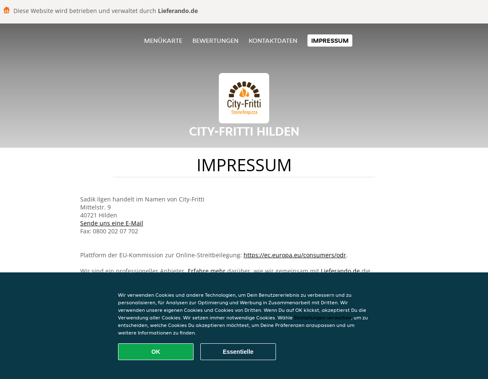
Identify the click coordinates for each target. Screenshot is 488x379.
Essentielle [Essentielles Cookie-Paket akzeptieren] (238, 351)
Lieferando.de (340, 271)
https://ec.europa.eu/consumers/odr (295, 255)
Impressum (330, 40)
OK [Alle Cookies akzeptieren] (156, 351)
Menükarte (163, 40)
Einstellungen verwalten (322, 317)
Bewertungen (215, 40)
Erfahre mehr (207, 271)
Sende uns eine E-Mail (111, 223)
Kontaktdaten (273, 40)
